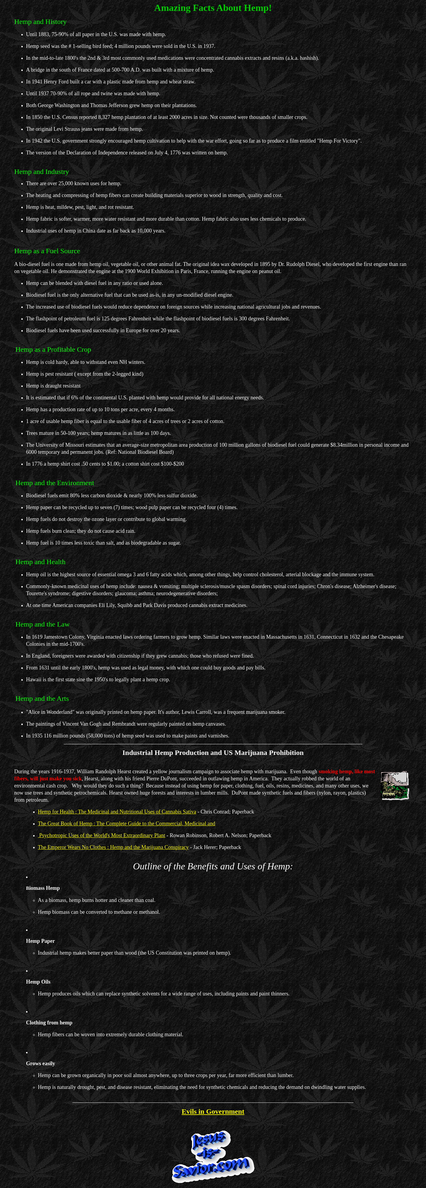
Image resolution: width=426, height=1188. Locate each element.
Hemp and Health (40, 562)
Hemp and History (40, 21)
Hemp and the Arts (42, 698)
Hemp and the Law (42, 624)
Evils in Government (213, 1111)
